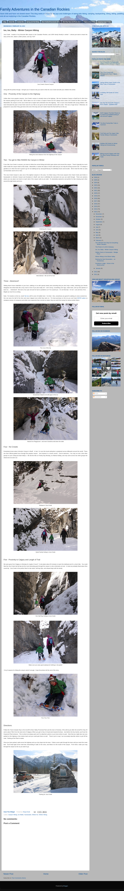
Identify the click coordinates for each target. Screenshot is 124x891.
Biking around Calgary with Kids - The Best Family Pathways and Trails (110, 155)
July (97, 227)
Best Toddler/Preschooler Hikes (51, 22)
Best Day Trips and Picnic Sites (72, 22)
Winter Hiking (43, 814)
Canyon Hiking (12, 814)
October (98, 219)
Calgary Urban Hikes (89, 22)
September (99, 222)
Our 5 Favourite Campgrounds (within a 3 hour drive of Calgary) (110, 63)
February (99, 240)
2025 (96, 180)
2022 (96, 188)
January (98, 268)
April (97, 235)
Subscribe (106, 323)
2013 (96, 211)
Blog (5, 22)
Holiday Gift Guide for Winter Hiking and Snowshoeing (108, 144)
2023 (96, 185)
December (99, 214)
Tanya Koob (26, 812)
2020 (96, 193)
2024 (96, 182)
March (98, 237)
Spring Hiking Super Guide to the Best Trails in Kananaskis (110, 83)
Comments (97, 397)
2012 (96, 271)
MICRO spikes (81, 298)
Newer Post (8, 874)
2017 (96, 201)
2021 (96, 190)
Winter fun (35, 814)
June (97, 230)
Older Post (83, 874)
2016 (96, 203)
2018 (96, 198)
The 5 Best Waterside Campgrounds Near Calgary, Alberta (108, 74)
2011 (96, 274)
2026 (96, 177)
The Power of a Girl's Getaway (104, 247)
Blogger (65, 886)
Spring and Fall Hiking (32, 22)
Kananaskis (27, 814)
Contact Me (20, 22)
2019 (96, 196)
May (97, 232)
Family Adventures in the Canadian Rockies (35, 9)
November (99, 216)
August (98, 224)
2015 (96, 206)
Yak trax (26, 296)
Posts (95, 393)
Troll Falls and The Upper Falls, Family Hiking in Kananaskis (109, 134)
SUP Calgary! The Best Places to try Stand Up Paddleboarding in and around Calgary (110, 114)
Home (45, 874)
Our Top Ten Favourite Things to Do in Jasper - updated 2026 (109, 103)
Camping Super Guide (104, 22)
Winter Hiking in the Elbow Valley (105, 256)
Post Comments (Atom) (19, 878)
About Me (11, 22)
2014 (96, 209)
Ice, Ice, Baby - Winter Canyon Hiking (106, 249)
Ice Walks (21, 814)
